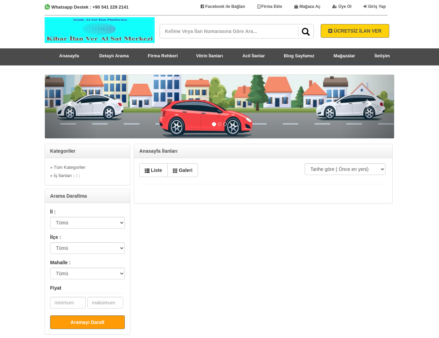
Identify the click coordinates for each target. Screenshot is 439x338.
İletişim (382, 55)
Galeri (183, 170)
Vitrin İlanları (209, 55)
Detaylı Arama (114, 55)
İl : (53, 211)
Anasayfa (69, 55)
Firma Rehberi (163, 55)
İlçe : (55, 237)
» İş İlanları (65, 175)
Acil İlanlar (253, 55)
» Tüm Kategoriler (67, 167)
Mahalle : (60, 262)
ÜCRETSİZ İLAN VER (354, 31)
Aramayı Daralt (88, 322)
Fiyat (55, 288)
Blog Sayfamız (299, 55)
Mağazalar (344, 55)
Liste (153, 170)
